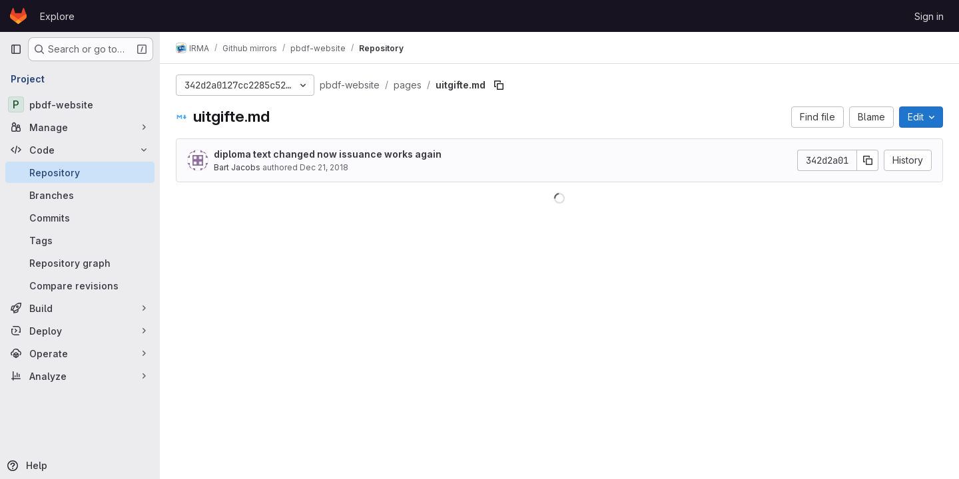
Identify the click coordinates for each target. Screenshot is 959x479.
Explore (57, 16)
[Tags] (80, 240)
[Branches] (80, 195)
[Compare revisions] (80, 285)
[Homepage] (18, 16)
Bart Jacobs (237, 167)
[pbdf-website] (80, 104)
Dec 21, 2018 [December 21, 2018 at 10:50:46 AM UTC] (324, 167)
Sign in (929, 16)
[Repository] (80, 172)
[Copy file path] (498, 85)
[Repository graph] (80, 262)
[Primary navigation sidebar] (16, 49)
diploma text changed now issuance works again (328, 154)
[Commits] (80, 217)
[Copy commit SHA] (867, 160)
